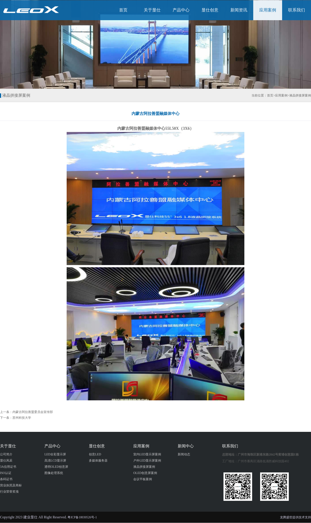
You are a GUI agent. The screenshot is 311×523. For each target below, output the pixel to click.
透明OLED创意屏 (56, 466)
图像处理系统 (53, 473)
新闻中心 (186, 446)
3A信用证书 (8, 466)
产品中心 (181, 10)
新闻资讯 (238, 10)
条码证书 (6, 479)
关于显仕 (152, 10)
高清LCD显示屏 (55, 460)
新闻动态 (184, 454)
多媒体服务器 (98, 460)
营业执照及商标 (11, 485)
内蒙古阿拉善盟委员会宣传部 (32, 412)
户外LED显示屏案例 (147, 460)
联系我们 (296, 10)
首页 (123, 10)
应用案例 (267, 10)
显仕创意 (209, 10)
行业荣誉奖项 (9, 491)
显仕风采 (6, 460)
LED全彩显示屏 (55, 454)
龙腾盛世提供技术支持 (295, 517)
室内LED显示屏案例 (147, 454)
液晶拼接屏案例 (300, 95)
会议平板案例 (142, 479)
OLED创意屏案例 (145, 473)
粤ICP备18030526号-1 (82, 517)
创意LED (95, 454)
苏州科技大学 (21, 417)
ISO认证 (5, 473)
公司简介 (6, 454)
